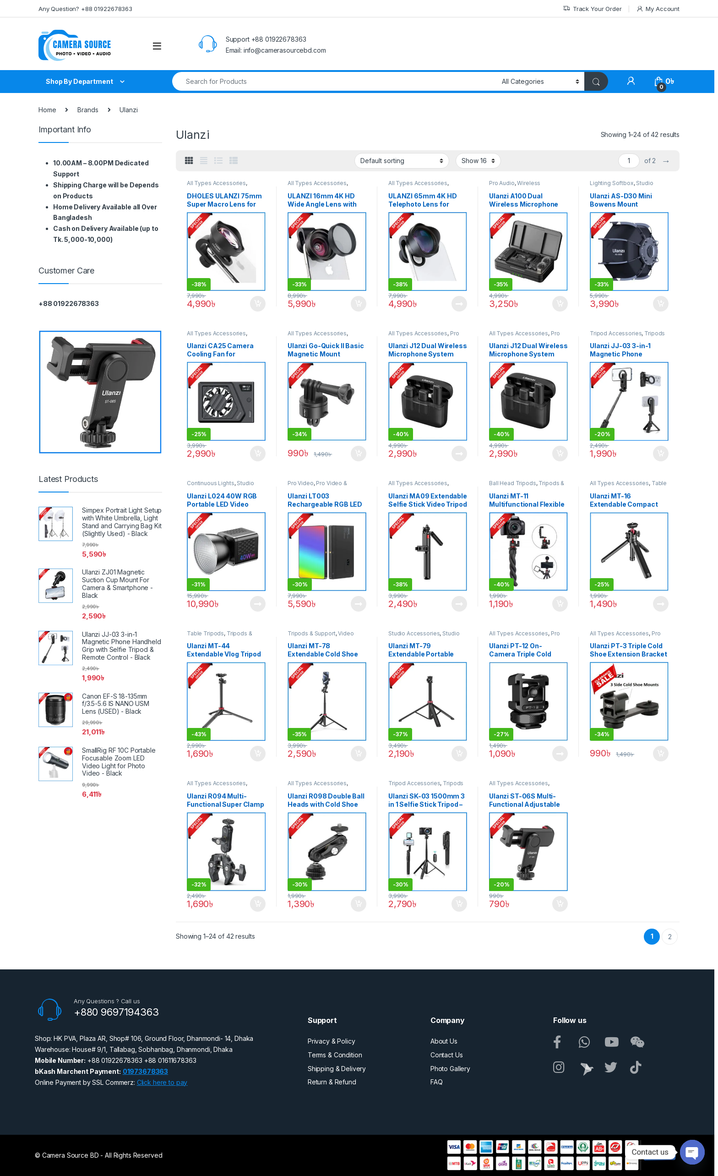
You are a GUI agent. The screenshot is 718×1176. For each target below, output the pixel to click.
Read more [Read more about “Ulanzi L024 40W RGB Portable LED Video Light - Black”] (258, 604)
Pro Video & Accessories (317, 486)
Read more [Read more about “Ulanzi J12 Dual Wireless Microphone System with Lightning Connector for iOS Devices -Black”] (459, 453)
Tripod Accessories (616, 333)
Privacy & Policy (331, 1041)
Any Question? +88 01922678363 (85, 8)
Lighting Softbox (612, 183)
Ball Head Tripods (512, 483)
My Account (658, 9)
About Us (443, 1041)
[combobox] (334, 81)
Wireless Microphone (514, 186)
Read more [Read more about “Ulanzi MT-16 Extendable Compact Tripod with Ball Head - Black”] (661, 604)
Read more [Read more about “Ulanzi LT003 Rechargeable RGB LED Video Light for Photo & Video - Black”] (358, 604)
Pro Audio (502, 183)
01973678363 (145, 1071)
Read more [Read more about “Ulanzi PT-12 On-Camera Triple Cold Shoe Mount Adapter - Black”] (560, 753)
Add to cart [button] (258, 304)
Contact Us (446, 1055)
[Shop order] (401, 161)
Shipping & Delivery (337, 1068)
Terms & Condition (335, 1055)
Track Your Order (592, 9)
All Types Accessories (216, 183)
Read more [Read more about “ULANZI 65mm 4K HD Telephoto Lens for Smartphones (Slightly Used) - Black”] (459, 304)
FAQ (436, 1082)
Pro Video (301, 483)
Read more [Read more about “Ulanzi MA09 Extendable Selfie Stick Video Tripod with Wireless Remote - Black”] (459, 604)
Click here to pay (162, 1082)
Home (47, 110)
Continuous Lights (210, 483)
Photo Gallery (450, 1068)
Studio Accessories (414, 633)
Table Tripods (205, 633)
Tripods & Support (312, 633)
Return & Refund (332, 1082)
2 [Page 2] (670, 937)
